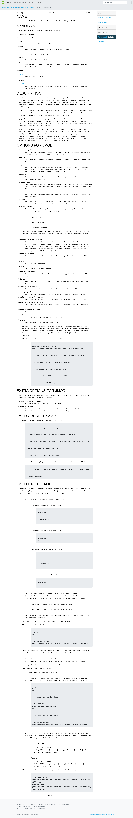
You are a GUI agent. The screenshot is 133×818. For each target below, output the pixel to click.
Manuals (5, 7)
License (113, 814)
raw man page (103, 22)
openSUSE (17, 2)
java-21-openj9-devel (27, 7)
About (24, 2)
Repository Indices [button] (34, 2)
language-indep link (104, 17)
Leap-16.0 (101, 41)
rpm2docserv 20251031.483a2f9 (100, 814)
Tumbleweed (14, 7)
